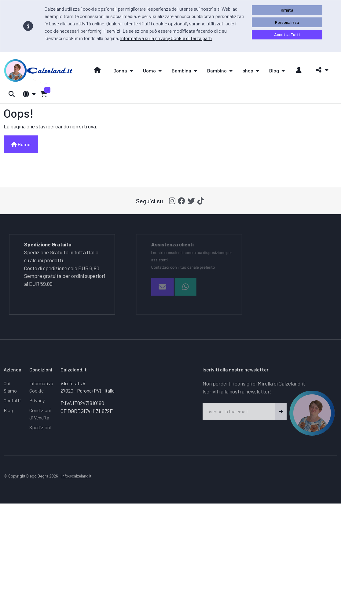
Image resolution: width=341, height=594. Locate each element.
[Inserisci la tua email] (239, 411)
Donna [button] (120, 70)
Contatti (12, 400)
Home (21, 144)
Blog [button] (274, 70)
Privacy (37, 400)
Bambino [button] (217, 70)
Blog (8, 410)
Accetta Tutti (287, 34)
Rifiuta (287, 10)
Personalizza (287, 22)
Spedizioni (40, 427)
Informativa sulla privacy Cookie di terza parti (166, 38)
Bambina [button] (181, 70)
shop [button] (248, 70)
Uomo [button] (149, 70)
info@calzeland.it (76, 475)
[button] (320, 70)
